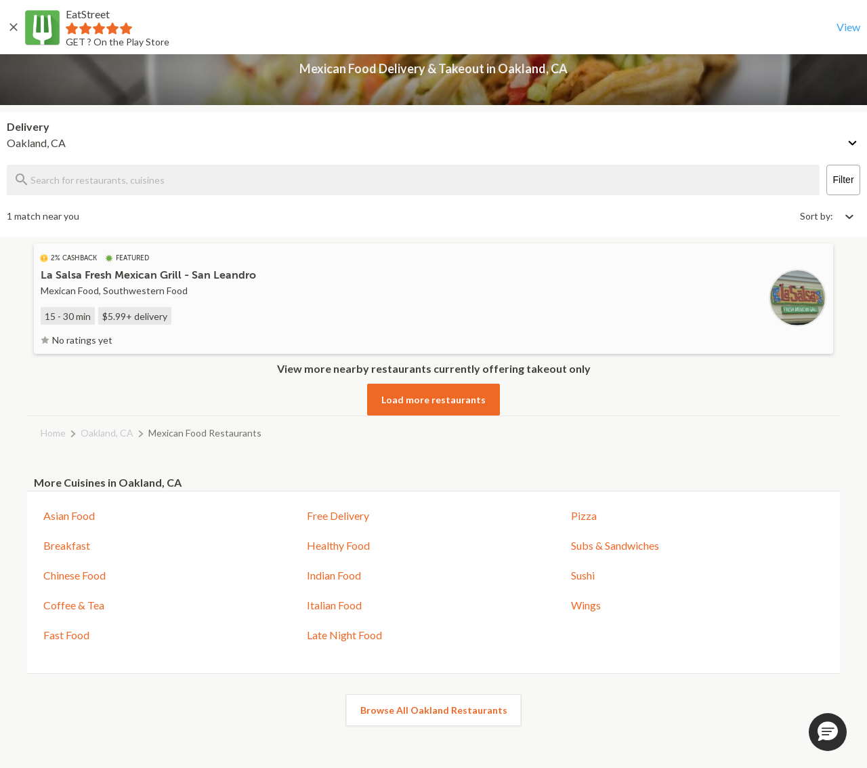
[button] (828, 732)
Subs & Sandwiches (615, 545)
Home (53, 433)
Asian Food (69, 515)
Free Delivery (338, 515)
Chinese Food (74, 575)
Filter (842, 179)
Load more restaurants (433, 399)
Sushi (583, 575)
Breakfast (66, 545)
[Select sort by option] (826, 216)
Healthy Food (338, 545)
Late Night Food (344, 634)
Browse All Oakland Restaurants (433, 710)
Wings (586, 605)
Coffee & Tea (73, 605)
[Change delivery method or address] (853, 140)
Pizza (584, 515)
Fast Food (66, 634)
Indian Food (334, 575)
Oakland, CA (107, 433)
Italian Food (334, 605)
